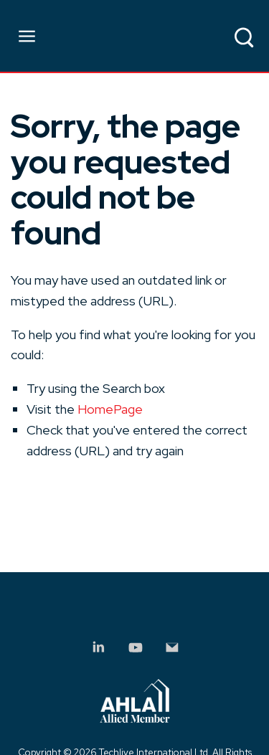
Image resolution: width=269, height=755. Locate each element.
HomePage (110, 409)
